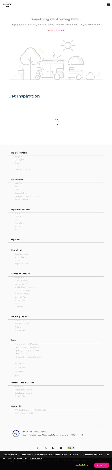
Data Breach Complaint (24, 396)
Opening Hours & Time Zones (27, 353)
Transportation (21, 333)
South (17, 229)
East (16, 223)
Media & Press (21, 260)
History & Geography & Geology (28, 360)
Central (18, 219)
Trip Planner (20, 370)
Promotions (19, 366)
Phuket (17, 166)
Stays (17, 378)
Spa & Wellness (21, 196)
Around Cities (20, 323)
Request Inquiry (21, 266)
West (17, 232)
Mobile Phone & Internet (25, 290)
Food (17, 189)
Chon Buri (19, 169)
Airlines (18, 330)
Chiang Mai (19, 163)
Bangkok (18, 159)
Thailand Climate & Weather (26, 347)
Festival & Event (21, 202)
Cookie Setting (82, 464)
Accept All (101, 465)
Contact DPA (20, 399)
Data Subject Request (23, 393)
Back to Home (56, 30)
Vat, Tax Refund (21, 287)
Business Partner (21, 257)
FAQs (17, 306)
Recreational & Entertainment (27, 199)
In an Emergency (22, 297)
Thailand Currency (22, 293)
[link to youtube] (60, 447)
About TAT (19, 263)
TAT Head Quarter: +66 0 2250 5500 (30, 413)
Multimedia (19, 309)
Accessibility (20, 303)
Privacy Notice (21, 389)
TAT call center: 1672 (24, 416)
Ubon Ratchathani (22, 172)
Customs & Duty (21, 284)
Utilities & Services (22, 357)
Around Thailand (22, 327)
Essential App (20, 300)
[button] (56, 153)
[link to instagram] (38, 447)
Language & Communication (27, 350)
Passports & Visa (21, 280)
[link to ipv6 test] (71, 447)
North (17, 216)
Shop (17, 193)
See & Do (18, 186)
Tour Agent (19, 374)
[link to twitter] (45, 447)
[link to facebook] (53, 447)
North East (19, 226)
